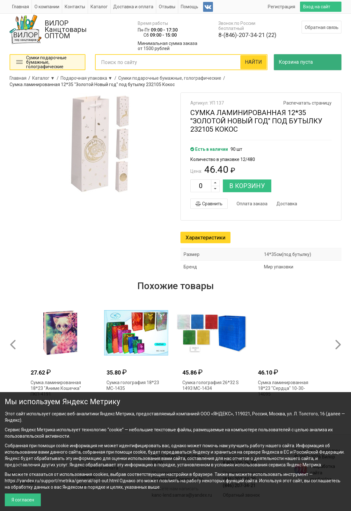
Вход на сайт (316, 6)
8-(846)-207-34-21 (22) (247, 35)
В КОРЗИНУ (247, 186)
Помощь (189, 6)
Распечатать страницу (307, 103)
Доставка (286, 203)
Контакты (75, 6)
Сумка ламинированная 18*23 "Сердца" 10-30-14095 (283, 388)
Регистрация (281, 6)
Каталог (99, 6)
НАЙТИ (253, 62)
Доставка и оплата (133, 6)
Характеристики (205, 237)
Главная (20, 6)
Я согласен (22, 499)
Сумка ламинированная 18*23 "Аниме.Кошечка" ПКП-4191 (56, 388)
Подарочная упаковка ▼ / (89, 78)
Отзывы (167, 6)
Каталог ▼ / (46, 78)
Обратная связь (322, 27)
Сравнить (209, 203)
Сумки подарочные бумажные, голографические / (172, 78)
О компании (46, 6)
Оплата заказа (252, 203)
